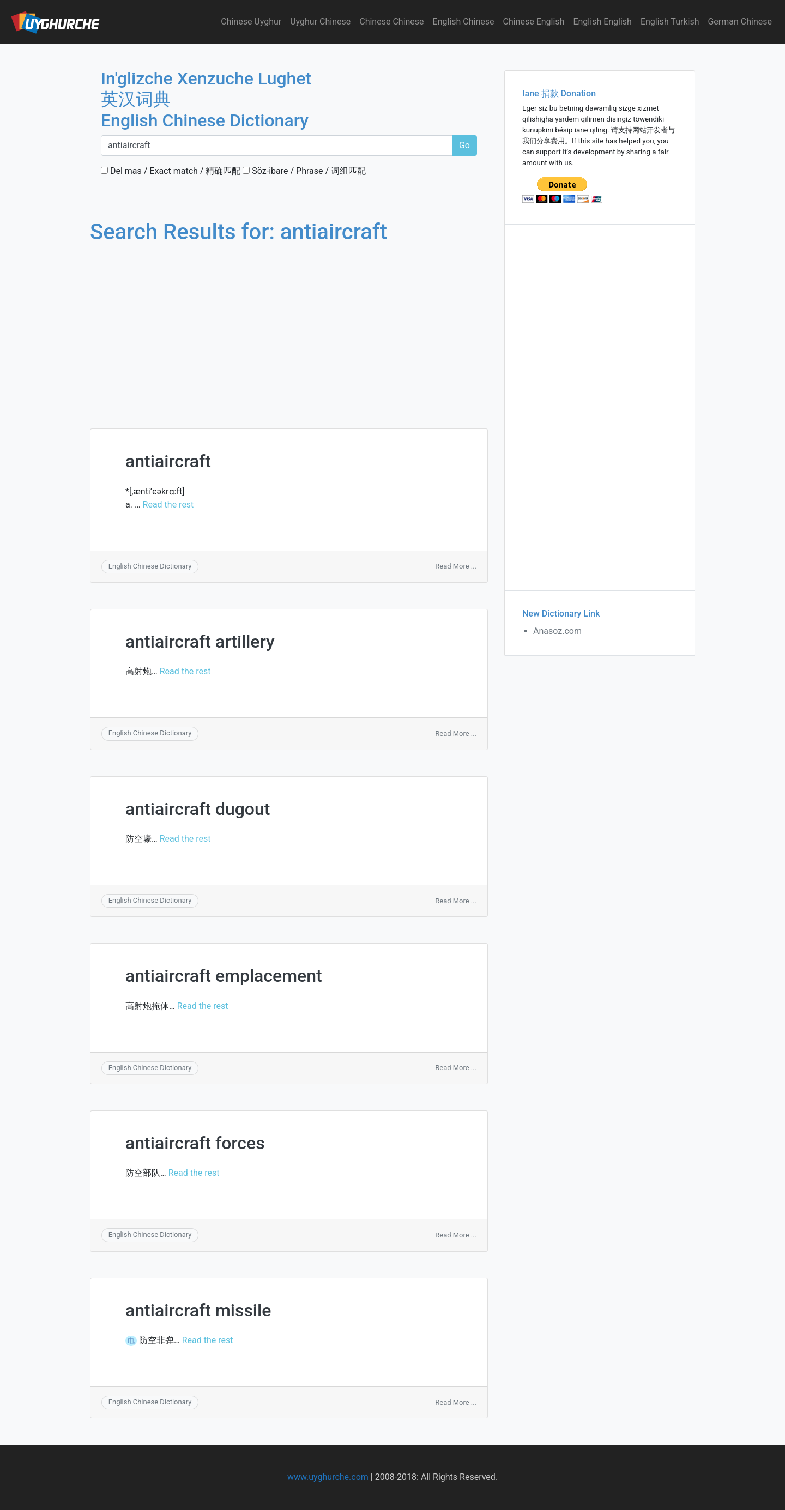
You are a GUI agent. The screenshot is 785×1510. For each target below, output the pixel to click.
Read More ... (455, 566)
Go (464, 145)
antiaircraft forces (195, 1143)
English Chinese (463, 21)
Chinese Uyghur (251, 21)
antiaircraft (168, 461)
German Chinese (740, 21)
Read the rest (168, 504)
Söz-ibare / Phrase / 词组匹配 (304, 171)
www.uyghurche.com (328, 1477)
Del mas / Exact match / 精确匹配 (170, 171)
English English (602, 21)
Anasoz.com (557, 631)
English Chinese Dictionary (150, 566)
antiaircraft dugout (197, 809)
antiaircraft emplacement (223, 975)
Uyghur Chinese (320, 21)
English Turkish (670, 21)
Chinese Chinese (391, 21)
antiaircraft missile (198, 1310)
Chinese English (534, 21)
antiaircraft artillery (200, 641)
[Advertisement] (289, 326)
